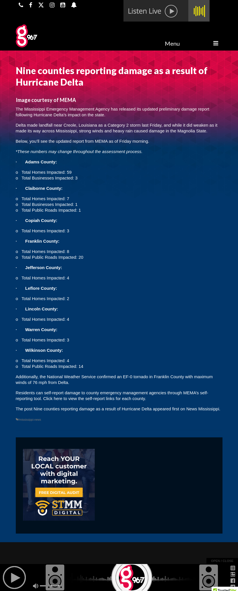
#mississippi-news (29, 419)
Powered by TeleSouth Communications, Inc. (71, 581)
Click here (52, 398)
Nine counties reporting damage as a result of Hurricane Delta (93, 408)
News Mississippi (202, 408)
